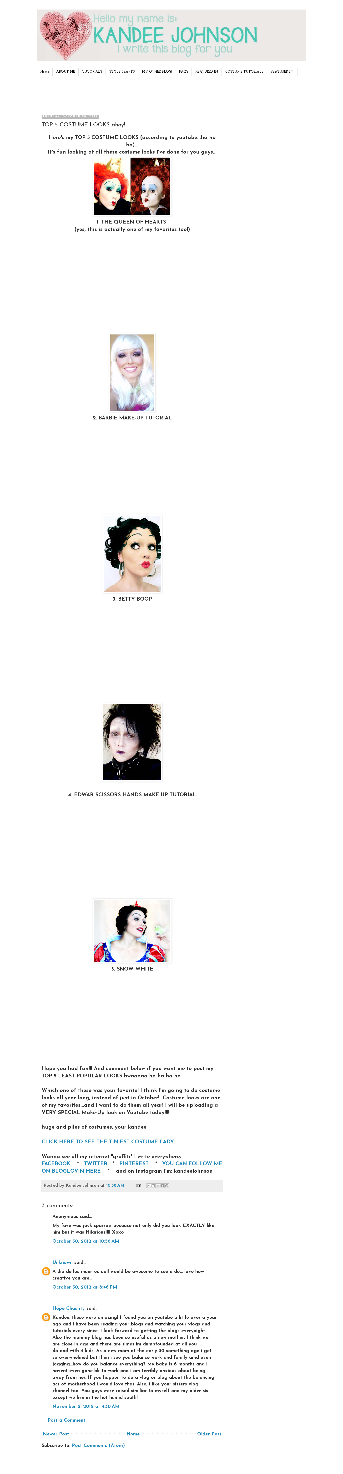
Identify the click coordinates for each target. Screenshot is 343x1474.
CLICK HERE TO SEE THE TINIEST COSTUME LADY (108, 1142)
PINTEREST (134, 1164)
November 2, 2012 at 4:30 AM (86, 1406)
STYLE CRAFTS (122, 72)
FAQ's (183, 72)
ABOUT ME (65, 72)
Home (44, 72)
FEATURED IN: (282, 72)
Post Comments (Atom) (98, 1445)
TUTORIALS (92, 72)
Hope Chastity (68, 1308)
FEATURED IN (206, 72)
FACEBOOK (57, 1164)
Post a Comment (66, 1420)
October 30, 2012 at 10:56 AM (85, 1241)
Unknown (62, 1262)
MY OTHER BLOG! (157, 72)
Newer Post (56, 1434)
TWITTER (96, 1164)
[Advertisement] (130, 94)
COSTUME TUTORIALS (244, 72)
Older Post (209, 1434)
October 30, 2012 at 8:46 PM (84, 1287)
